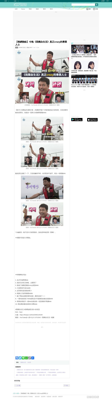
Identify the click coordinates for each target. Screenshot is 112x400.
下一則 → (66, 385)
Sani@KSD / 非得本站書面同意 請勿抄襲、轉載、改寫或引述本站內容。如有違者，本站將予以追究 (40, 322)
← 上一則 (17, 385)
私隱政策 (49, 396)
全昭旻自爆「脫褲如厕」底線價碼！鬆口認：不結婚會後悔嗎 (83, 71)
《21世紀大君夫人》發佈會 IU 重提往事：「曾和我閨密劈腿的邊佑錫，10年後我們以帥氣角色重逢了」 (84, 56)
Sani (34, 47)
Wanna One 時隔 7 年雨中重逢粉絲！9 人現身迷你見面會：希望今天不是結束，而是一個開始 (83, 85)
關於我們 (37, 396)
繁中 (103, 1)
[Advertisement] (42, 340)
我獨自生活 (23, 362)
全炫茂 (29, 362)
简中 (108, 1)
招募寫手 (60, 396)
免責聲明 (43, 396)
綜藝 (17, 47)
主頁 (14, 393)
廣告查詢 (54, 396)
